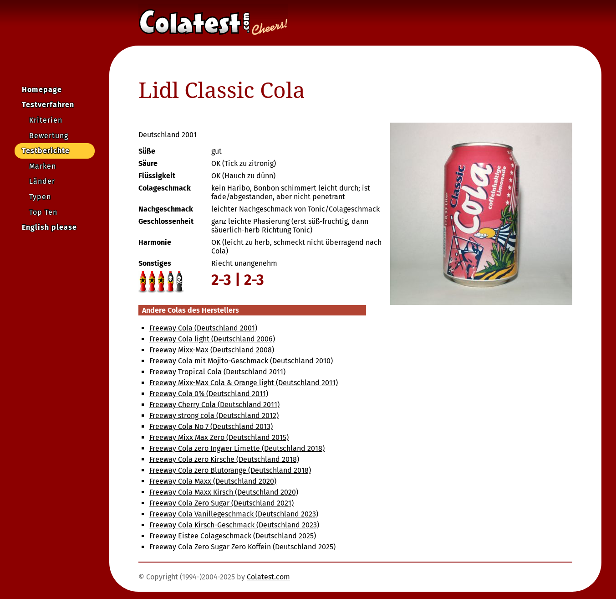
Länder (42, 181)
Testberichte (46, 150)
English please (49, 227)
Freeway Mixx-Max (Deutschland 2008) (211, 350)
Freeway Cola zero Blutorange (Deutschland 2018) (230, 470)
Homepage (42, 89)
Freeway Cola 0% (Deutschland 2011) (208, 393)
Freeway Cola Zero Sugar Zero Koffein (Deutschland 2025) (242, 546)
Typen (40, 196)
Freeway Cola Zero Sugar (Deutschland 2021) (221, 503)
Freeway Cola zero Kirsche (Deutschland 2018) (224, 459)
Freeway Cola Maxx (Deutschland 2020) (212, 481)
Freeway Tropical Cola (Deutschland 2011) (217, 371)
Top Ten (43, 212)
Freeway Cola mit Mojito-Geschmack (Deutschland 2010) (241, 360)
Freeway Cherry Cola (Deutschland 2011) (214, 404)
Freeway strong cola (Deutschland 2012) (214, 415)
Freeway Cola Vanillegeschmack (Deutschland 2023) (233, 514)
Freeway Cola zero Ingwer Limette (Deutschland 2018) (237, 448)
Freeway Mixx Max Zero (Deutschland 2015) (219, 437)
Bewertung (48, 135)
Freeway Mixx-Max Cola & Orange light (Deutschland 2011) (243, 382)
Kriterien (45, 120)
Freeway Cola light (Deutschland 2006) (212, 339)
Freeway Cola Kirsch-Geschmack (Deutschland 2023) (234, 525)
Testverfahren (48, 104)
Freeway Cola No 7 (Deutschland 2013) (211, 426)
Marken (42, 166)
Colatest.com (268, 577)
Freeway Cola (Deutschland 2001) (203, 328)
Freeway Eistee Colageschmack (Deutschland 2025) (232, 536)
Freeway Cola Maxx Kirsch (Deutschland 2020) (223, 492)
